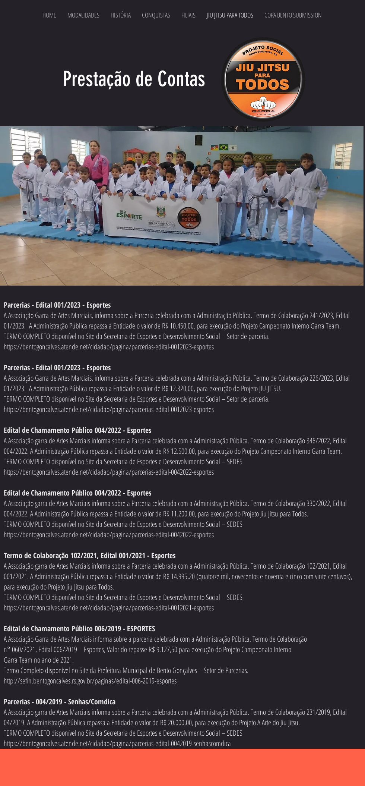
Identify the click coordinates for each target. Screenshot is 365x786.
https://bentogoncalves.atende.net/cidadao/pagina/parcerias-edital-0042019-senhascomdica (117, 743)
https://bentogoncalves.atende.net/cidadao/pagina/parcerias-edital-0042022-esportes (109, 472)
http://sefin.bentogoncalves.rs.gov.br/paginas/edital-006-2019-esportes (90, 681)
